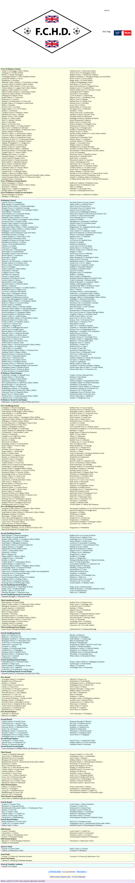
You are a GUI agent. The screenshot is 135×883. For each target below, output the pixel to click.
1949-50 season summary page (60, 877)
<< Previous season (54, 871)
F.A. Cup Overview (68, 871)
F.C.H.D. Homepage (78, 877)
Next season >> (82, 871)
